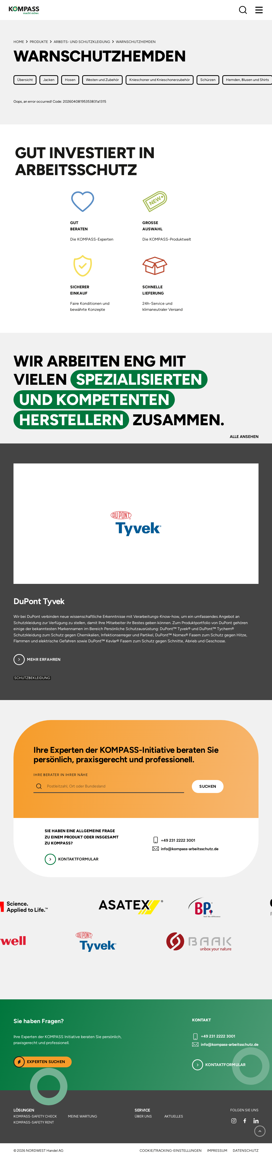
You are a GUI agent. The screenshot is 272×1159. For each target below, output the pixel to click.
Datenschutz (246, 1151)
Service (142, 1110)
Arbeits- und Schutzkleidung (82, 42)
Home (18, 42)
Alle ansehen (244, 436)
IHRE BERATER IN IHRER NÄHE (60, 775)
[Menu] (259, 10)
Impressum (217, 1151)
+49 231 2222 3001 (178, 840)
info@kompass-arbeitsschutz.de (190, 848)
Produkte (39, 42)
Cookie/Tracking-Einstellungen (171, 1151)
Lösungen (23, 1110)
